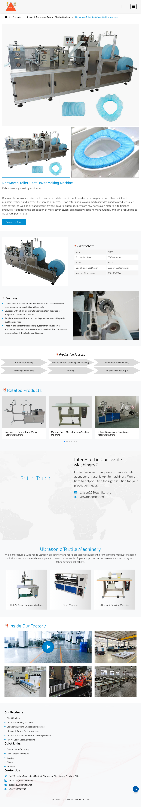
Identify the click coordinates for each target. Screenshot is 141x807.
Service (10, 758)
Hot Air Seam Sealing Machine (26, 604)
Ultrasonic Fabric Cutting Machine (23, 731)
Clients (10, 762)
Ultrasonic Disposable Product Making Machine (48, 17)
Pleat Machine (70, 604)
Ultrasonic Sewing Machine (114, 604)
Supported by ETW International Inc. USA (70, 799)
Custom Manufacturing (18, 749)
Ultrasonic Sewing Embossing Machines (26, 726)
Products (17, 17)
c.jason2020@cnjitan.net (96, 492)
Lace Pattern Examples (18, 753)
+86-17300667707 (17, 789)
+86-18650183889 (92, 497)
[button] (64, 441)
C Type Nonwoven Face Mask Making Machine (113, 433)
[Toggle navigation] (133, 6)
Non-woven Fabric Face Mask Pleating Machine (21, 433)
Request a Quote (14, 222)
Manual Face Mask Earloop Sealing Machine (70, 433)
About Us (11, 766)
